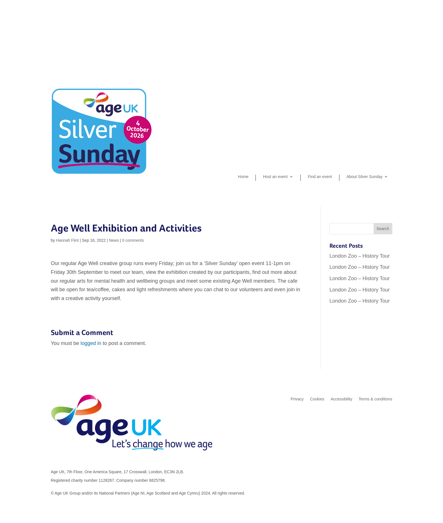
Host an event (275, 177)
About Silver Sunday (365, 177)
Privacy (297, 399)
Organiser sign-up (360, 30)
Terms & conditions (375, 399)
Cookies (317, 399)
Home (243, 177)
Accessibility (341, 399)
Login (387, 30)
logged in (91, 343)
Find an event (320, 177)
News (114, 240)
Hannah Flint (67, 240)
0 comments (133, 240)
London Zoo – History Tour (359, 256)
